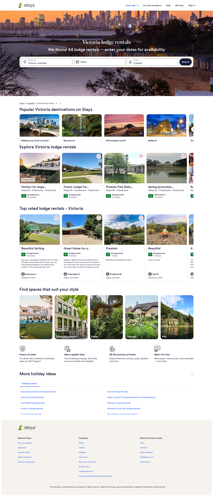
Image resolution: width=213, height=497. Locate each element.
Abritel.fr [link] (143, 447)
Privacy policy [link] (84, 466)
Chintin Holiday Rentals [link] (31, 414)
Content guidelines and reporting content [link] (95, 476)
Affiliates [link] (82, 452)
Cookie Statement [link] (86, 471)
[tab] (29, 383)
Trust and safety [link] (24, 452)
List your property (152, 5)
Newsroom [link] (83, 457)
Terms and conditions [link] (87, 462)
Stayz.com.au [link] (145, 462)
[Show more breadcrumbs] (56, 103)
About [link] (81, 443)
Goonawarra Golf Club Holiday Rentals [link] (38, 391)
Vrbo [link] (142, 443)
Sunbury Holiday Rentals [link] (32, 408)
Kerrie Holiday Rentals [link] (117, 391)
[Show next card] (193, 129)
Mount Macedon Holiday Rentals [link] (122, 414)
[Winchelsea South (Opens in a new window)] (124, 129)
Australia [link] (30, 103)
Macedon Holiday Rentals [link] (119, 403)
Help (168, 5)
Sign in (191, 5)
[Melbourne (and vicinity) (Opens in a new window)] (39, 129)
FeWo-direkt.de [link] (146, 452)
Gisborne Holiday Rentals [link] (32, 397)
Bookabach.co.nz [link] (147, 457)
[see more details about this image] (140, 133)
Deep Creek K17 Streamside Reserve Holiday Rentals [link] (131, 397)
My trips (179, 5)
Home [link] (22, 103)
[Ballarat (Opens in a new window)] (166, 129)
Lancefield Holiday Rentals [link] (33, 403)
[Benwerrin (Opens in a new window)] (82, 129)
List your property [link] (25, 443)
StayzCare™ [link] (22, 447)
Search (185, 61)
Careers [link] (82, 447)
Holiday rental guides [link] (26, 462)
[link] (56, 156)
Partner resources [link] (25, 457)
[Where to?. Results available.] (46, 61)
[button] (106, 374)
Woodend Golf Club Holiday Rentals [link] (123, 408)
